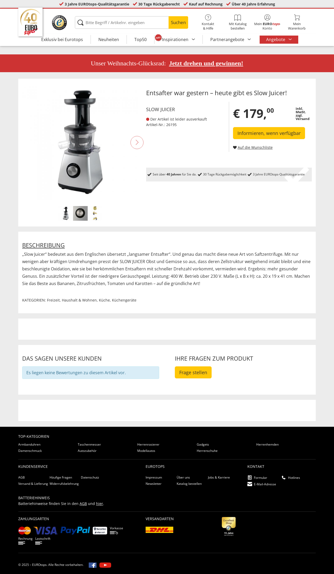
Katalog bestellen (189, 483)
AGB (21, 477)
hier (99, 503)
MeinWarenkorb (297, 22)
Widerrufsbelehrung (64, 483)
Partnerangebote (227, 39)
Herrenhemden (267, 444)
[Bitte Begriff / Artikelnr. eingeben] (131, 22)
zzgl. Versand (302, 117)
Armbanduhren (29, 444)
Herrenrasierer (148, 444)
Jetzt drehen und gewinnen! (206, 63)
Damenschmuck (30, 450)
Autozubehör (87, 450)
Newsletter (154, 483)
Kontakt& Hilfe (208, 22)
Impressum (154, 477)
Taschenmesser (89, 444)
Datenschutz (90, 477)
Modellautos (146, 450)
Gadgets (203, 444)
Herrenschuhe (207, 450)
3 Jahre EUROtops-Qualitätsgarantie (97, 4)
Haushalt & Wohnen (79, 300)
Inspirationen (175, 39)
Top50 (140, 39)
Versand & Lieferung (33, 483)
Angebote (276, 39)
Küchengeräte (124, 300)
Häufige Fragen (61, 477)
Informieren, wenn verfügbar (269, 133)
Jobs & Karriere (219, 477)
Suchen (178, 22)
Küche (104, 300)
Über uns (183, 477)
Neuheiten (108, 39)
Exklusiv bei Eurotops (62, 39)
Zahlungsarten (33, 518)
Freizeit (53, 300)
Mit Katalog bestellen (237, 22)
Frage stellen (193, 372)
